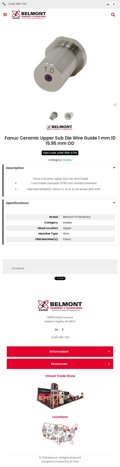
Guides (67, 160)
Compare (14, 268)
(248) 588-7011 (17, 4)
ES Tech (74, 461)
